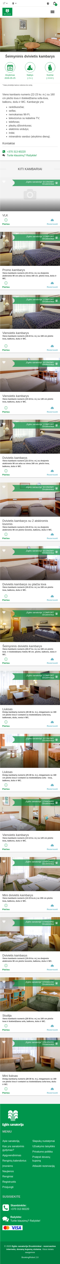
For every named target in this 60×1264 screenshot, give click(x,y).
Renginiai (7, 1176)
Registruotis (9, 1181)
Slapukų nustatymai (43, 1141)
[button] (4, 35)
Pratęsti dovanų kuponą (41, 1159)
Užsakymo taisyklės (43, 1146)
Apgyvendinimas (11, 1155)
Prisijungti (7, 1187)
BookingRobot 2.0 (30, 1257)
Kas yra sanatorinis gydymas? (13, 1148)
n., (42, 12)
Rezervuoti (52, 221)
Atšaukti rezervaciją (43, 1166)
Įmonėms (7, 1166)
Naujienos (8, 1171)
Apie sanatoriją (10, 1141)
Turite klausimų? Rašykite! (22, 155)
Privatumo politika (42, 1151)
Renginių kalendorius (14, 1160)
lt (5, 3)
